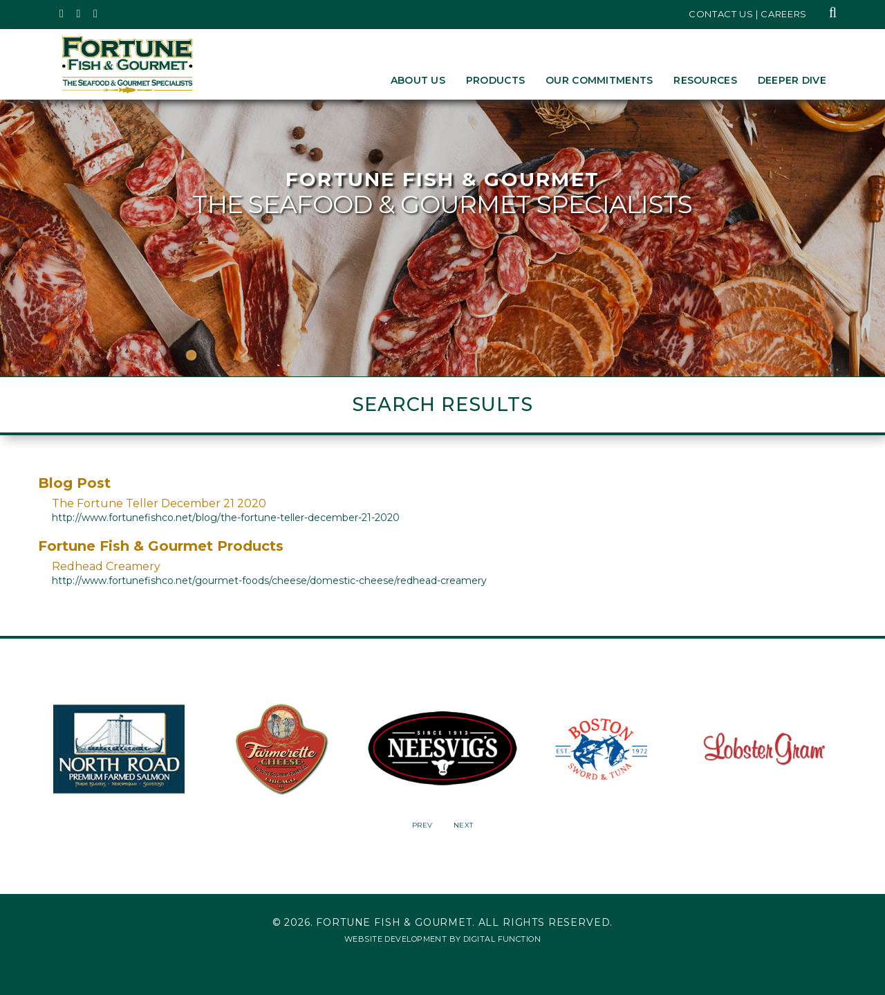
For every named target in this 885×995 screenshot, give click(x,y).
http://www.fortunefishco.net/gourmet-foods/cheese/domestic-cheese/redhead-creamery (269, 580)
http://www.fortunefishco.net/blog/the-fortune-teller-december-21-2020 (226, 517)
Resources (705, 80)
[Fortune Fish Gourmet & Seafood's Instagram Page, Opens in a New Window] (79, 13)
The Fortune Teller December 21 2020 (159, 503)
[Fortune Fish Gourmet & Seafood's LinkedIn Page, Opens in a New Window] (95, 13)
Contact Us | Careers (748, 13)
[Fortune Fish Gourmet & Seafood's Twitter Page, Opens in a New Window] (61, 13)
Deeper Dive (792, 80)
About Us (418, 80)
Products (495, 80)
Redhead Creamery (106, 566)
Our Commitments (599, 80)
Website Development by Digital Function (442, 939)
